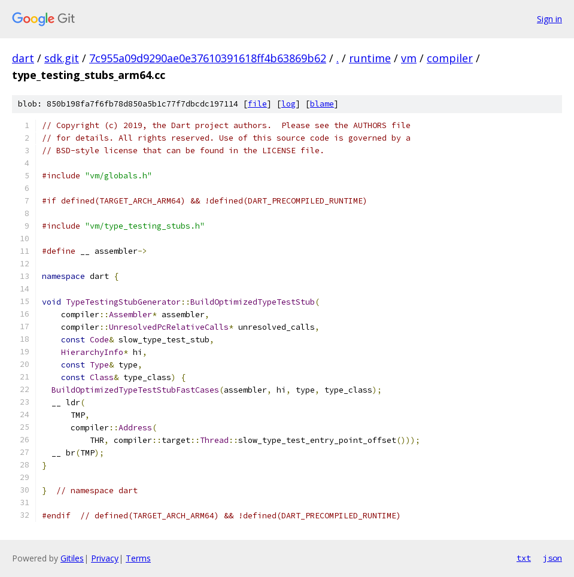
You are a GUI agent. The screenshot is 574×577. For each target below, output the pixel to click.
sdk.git (61, 58)
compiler (450, 58)
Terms (138, 558)
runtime (370, 58)
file (257, 104)
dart (23, 58)
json (552, 557)
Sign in (549, 19)
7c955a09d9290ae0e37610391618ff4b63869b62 (207, 58)
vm (409, 58)
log (288, 104)
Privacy (105, 558)
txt (524, 557)
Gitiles (72, 558)
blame (322, 104)
